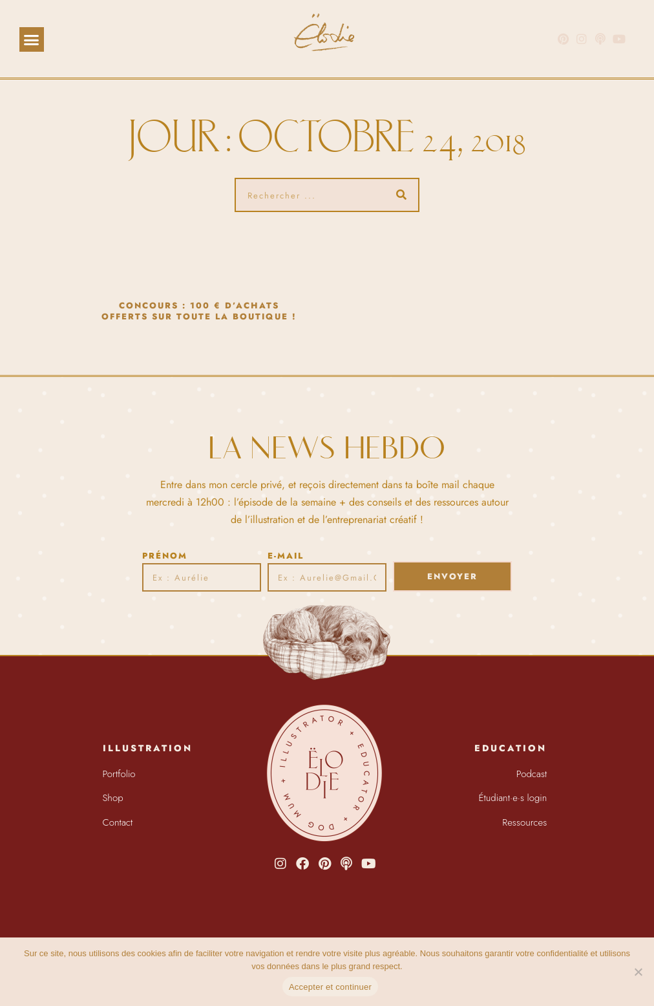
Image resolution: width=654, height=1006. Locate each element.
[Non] (637, 971)
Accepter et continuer (330, 987)
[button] (31, 39)
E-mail (286, 556)
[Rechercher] (401, 195)
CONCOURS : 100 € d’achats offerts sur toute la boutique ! (199, 311)
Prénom (164, 556)
